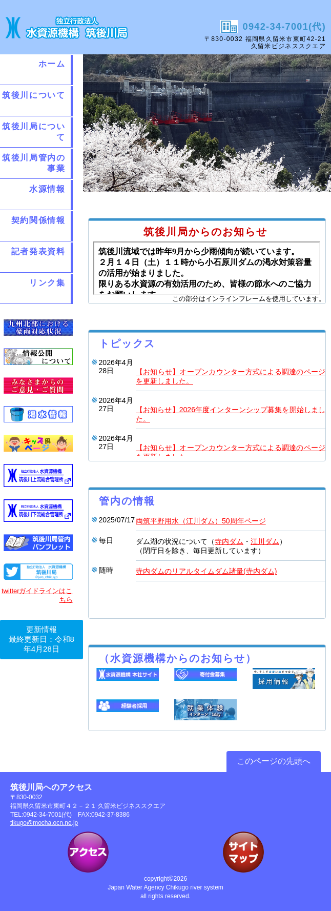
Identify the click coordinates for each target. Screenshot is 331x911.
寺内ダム (229, 541)
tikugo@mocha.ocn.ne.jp (44, 822)
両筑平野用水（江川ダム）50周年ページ (201, 521)
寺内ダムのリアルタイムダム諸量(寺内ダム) (206, 571)
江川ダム (265, 541)
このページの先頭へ (274, 761)
